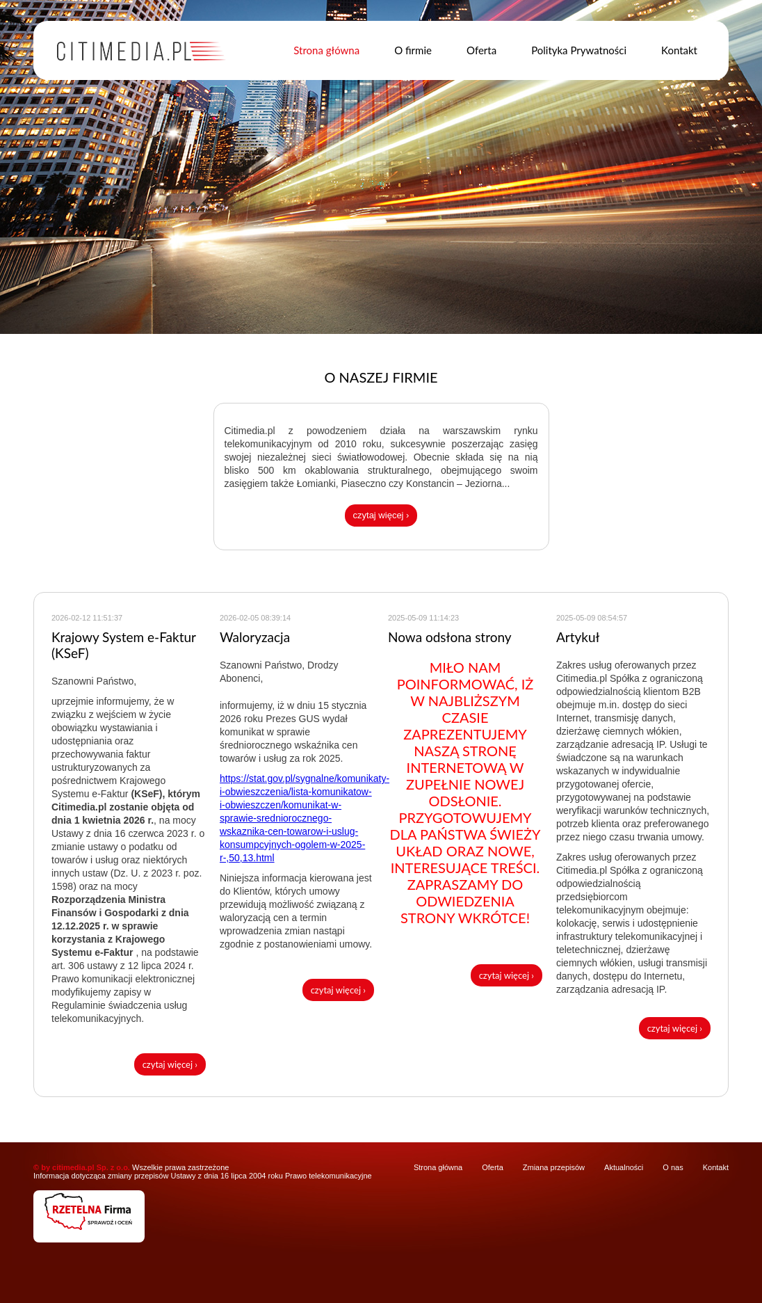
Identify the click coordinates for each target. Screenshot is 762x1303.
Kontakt (679, 50)
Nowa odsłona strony (450, 637)
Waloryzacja (255, 637)
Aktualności (623, 1167)
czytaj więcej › (381, 515)
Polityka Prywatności (578, 50)
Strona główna (326, 50)
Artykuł (577, 637)
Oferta (481, 50)
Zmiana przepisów (554, 1167)
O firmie (413, 50)
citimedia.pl (73, 1167)
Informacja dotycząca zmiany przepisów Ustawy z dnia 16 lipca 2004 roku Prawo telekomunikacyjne (202, 1176)
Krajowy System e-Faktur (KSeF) (123, 645)
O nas (673, 1167)
